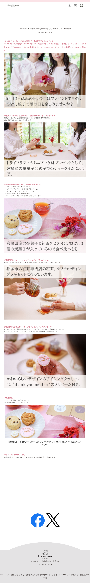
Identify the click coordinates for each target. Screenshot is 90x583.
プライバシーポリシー (61, 575)
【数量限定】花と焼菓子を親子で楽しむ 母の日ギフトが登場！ (45, 29)
